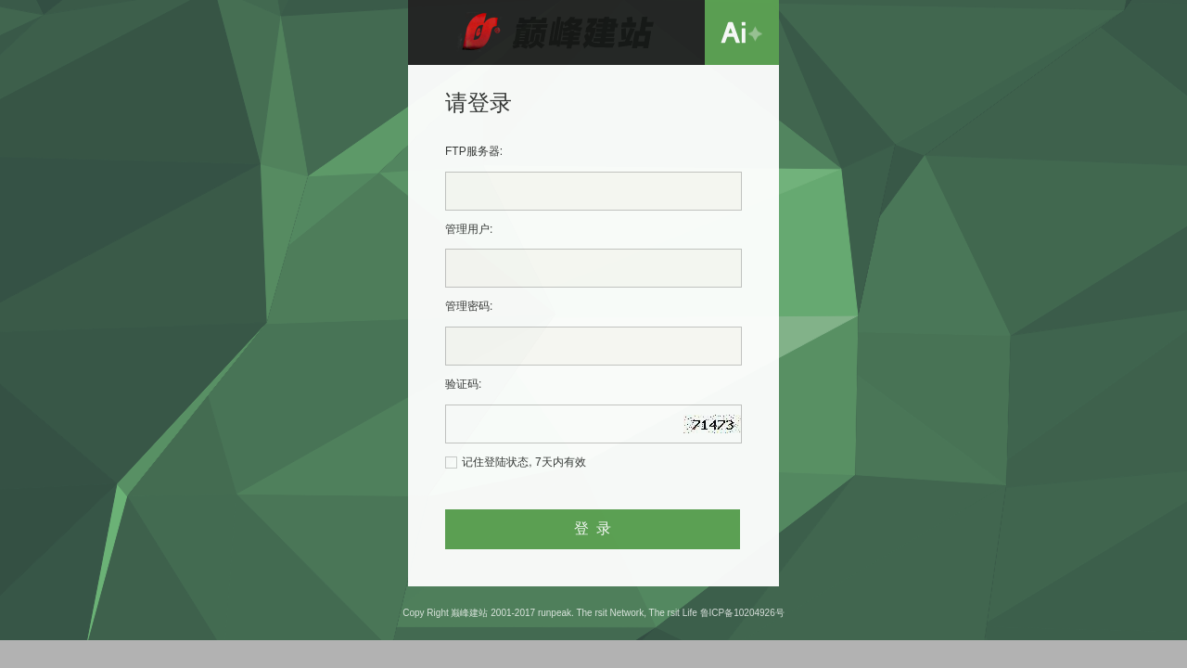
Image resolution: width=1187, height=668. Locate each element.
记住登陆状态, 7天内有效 (523, 462)
